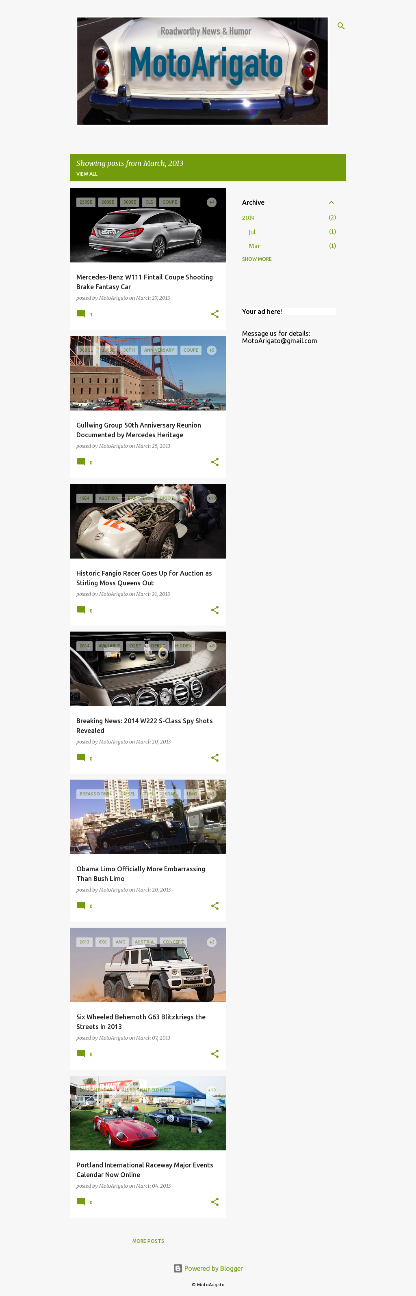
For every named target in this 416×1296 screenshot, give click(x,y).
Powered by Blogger (208, 1268)
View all (87, 173)
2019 (248, 217)
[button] (215, 314)
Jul (252, 232)
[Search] (341, 26)
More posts (148, 1241)
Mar (254, 246)
